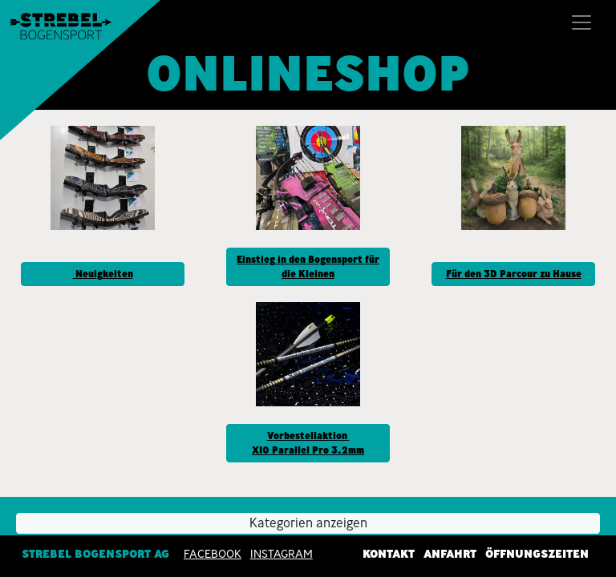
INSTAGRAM (281, 554)
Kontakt (389, 554)
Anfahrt (450, 554)
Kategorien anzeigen (308, 523)
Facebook (212, 554)
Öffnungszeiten (537, 554)
